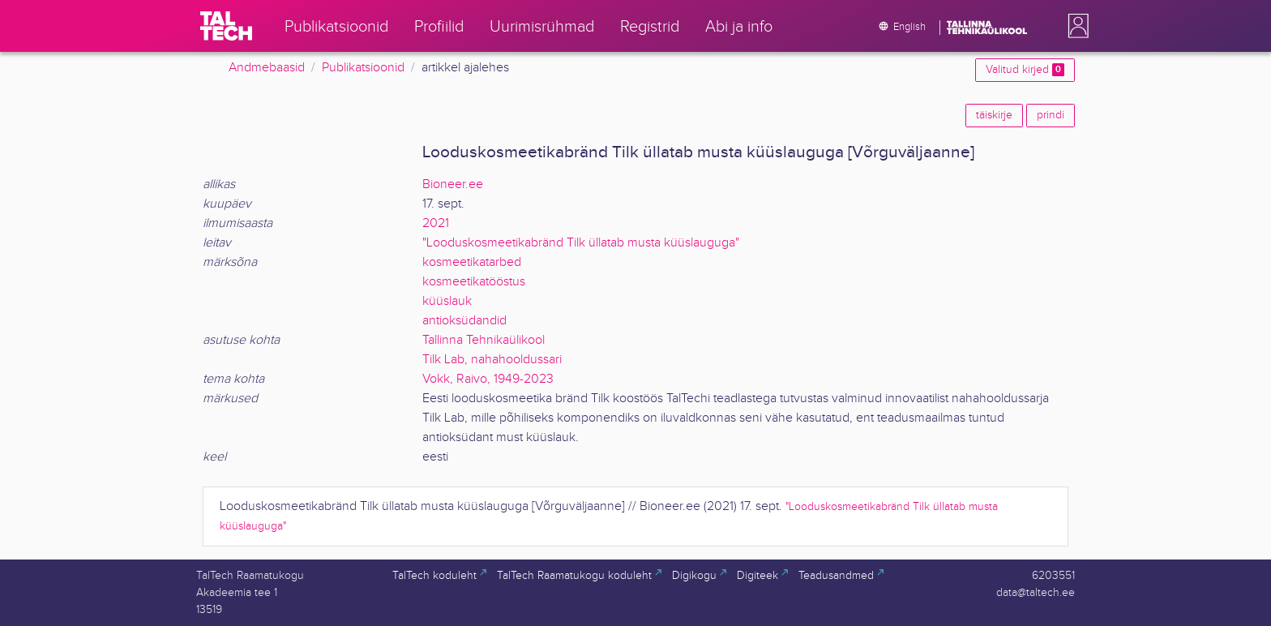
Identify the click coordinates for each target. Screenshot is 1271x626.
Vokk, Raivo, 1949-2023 (488, 379)
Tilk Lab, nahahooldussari (492, 359)
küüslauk (447, 301)
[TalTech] (226, 26)
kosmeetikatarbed (471, 262)
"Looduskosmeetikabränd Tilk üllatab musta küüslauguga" (580, 243)
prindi (1050, 115)
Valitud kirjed (1025, 69)
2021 (435, 223)
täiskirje (994, 115)
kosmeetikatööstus (473, 281)
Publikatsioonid (363, 67)
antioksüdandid (464, 320)
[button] (1075, 26)
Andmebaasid (267, 67)
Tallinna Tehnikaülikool (483, 340)
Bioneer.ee (452, 184)
